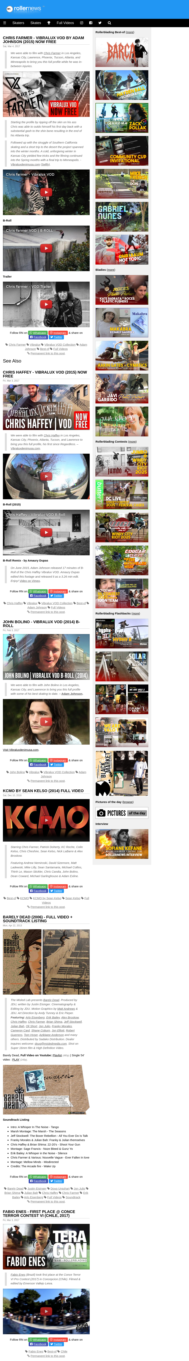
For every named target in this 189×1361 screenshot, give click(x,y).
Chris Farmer (52, 53)
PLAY (15, 1059)
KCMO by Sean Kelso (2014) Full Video (43, 791)
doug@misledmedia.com (51, 1043)
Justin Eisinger (36, 1188)
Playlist (57, 1055)
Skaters (18, 23)
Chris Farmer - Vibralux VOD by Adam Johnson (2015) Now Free (43, 40)
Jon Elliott (58, 1030)
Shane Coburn (40, 1030)
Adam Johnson (37, 607)
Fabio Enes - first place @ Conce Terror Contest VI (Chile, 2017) (39, 1214)
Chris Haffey (52, 435)
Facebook (40, 337)
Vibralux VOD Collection (60, 344)
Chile (64, 1351)
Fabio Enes (18, 1274)
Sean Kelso (72, 898)
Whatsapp (39, 332)
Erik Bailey (53, 1017)
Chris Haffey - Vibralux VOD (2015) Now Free (45, 374)
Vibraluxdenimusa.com (25, 164)
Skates (35, 23)
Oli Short (31, 1026)
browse (128, 802)
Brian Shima (54, 1021)
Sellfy (45, 164)
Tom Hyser (31, 1035)
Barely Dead (51, 1000)
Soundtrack (73, 1197)
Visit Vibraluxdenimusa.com (21, 749)
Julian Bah (17, 1026)
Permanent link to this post (48, 353)
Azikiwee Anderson (51, 1035)
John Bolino (17, 772)
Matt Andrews (66, 1008)
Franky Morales (62, 1026)
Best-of (44, 348)
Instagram (59, 332)
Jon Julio (44, 1026)
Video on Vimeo (30, 580)
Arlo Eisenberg (35, 1017)
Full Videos (65, 23)
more (130, 32)
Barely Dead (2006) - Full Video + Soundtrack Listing (37, 919)
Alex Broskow (70, 1017)
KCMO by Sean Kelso (47, 898)
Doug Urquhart (60, 1188)
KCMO (24, 898)
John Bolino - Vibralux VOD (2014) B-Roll (41, 624)
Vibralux (35, 344)
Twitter (58, 337)
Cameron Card (20, 1030)
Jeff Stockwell (73, 1021)
